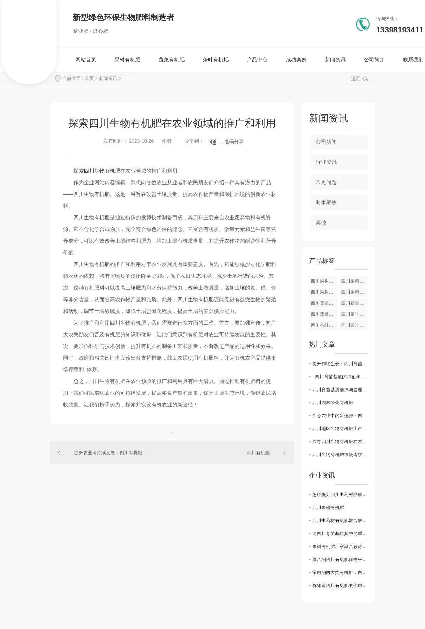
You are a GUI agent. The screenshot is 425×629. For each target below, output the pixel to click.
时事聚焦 (326, 202)
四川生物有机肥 (102, 170)
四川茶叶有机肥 (354, 314)
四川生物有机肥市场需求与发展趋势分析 (340, 454)
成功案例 (296, 59)
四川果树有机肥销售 (354, 281)
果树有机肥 (127, 59)
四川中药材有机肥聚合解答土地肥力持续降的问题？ (340, 520)
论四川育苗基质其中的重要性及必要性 (340, 533)
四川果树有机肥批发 (354, 292)
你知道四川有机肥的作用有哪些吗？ (340, 585)
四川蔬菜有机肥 (324, 303)
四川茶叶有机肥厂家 (324, 325)
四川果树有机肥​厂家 (324, 292)
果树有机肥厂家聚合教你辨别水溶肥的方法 (340, 546)
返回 (359, 78)
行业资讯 (326, 162)
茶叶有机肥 (216, 59)
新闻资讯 (335, 59)
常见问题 (326, 182)
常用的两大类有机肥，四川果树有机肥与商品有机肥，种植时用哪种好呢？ (340, 572)
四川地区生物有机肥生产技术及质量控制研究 (340, 428)
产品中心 (257, 59)
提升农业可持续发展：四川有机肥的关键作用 (111, 452)
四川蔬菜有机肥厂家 (354, 303)
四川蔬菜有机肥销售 (324, 314)
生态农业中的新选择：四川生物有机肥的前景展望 (340, 415)
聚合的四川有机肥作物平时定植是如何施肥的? (340, 559)
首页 (89, 78)
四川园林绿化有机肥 (332, 402)
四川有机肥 (258, 452)
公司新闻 (326, 142)
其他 (127, 78)
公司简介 (374, 59)
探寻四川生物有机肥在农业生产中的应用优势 (340, 441)
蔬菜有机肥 (172, 59)
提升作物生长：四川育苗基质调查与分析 (340, 363)
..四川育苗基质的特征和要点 (340, 376)
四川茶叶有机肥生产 (354, 325)
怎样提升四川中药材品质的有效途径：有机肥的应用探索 (340, 494)
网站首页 (85, 59)
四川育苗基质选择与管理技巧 (340, 389)
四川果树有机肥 (324, 281)
